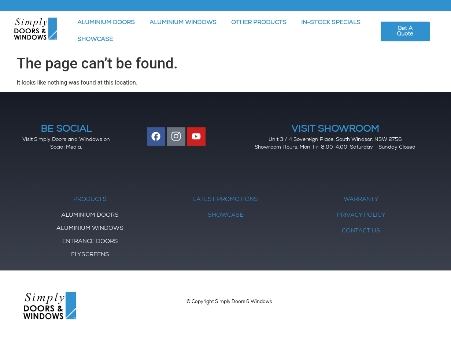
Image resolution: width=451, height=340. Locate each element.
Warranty (361, 200)
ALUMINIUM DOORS (106, 23)
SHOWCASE (95, 40)
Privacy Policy (361, 215)
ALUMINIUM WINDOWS (183, 23)
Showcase (225, 215)
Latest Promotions (225, 200)
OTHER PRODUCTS (259, 23)
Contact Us (361, 231)
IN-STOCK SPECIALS (331, 23)
